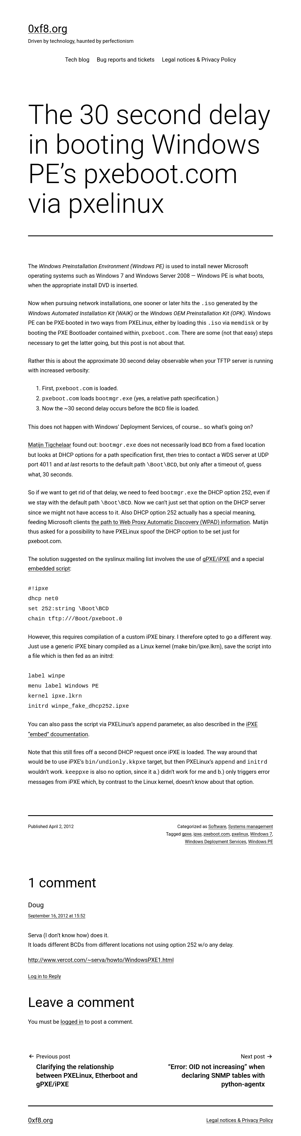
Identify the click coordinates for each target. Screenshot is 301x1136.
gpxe (186, 821)
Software (217, 813)
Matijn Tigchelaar (49, 441)
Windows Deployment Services (215, 828)
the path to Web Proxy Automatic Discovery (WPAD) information (170, 516)
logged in (72, 1009)
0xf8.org (47, 29)
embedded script (49, 563)
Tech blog (77, 59)
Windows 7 (261, 821)
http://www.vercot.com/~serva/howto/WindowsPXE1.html (101, 947)
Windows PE (260, 828)
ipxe (197, 821)
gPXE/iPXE (216, 553)
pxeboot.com (216, 821)
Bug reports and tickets (125, 59)
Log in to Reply (44, 963)
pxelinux (240, 821)
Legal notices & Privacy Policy (199, 59)
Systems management (250, 813)
